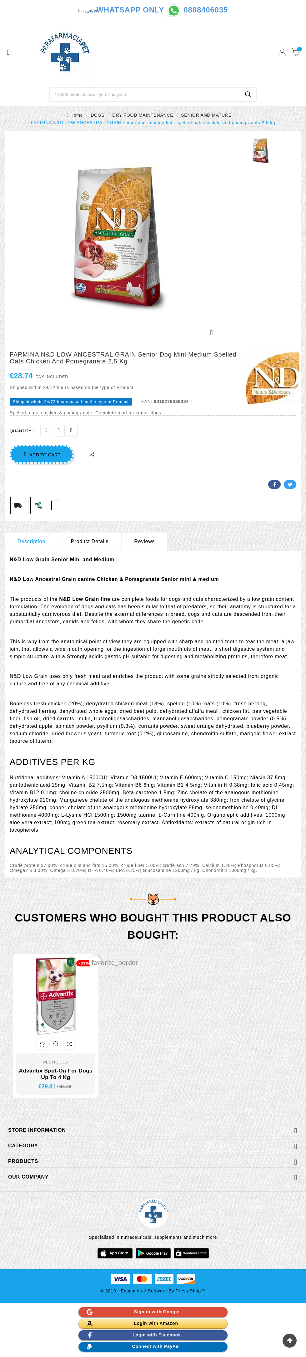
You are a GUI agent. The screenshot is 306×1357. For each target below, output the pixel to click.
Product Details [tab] (90, 541)
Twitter (290, 484)
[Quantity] (46, 430)
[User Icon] (282, 52)
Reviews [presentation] (144, 541)
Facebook (274, 484)
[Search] (145, 94)
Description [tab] (31, 541)
